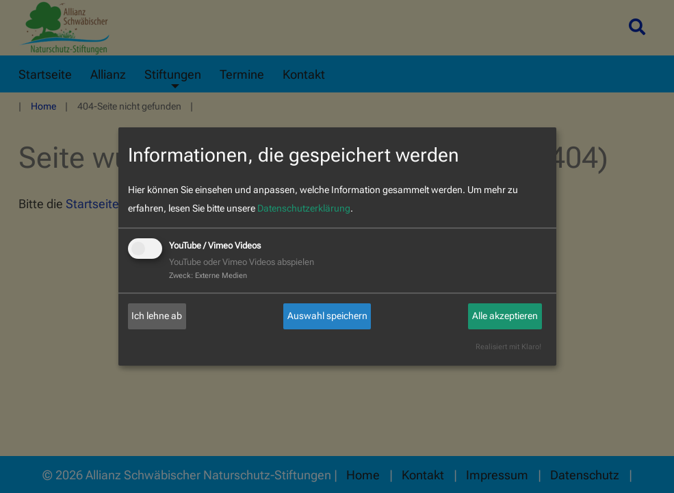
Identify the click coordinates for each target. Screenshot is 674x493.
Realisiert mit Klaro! (508, 346)
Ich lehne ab (156, 315)
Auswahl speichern (327, 315)
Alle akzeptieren (505, 315)
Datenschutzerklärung (303, 208)
